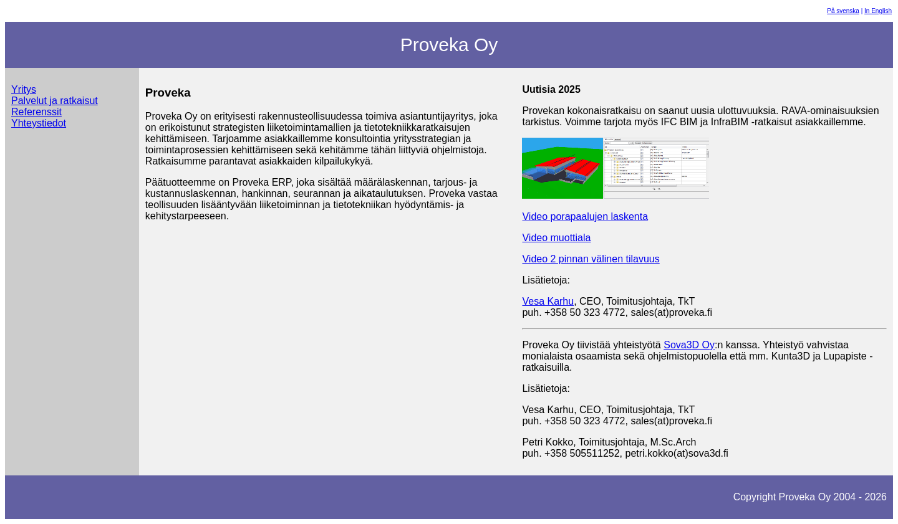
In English (878, 10)
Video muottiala (556, 237)
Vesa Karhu (548, 301)
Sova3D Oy (689, 345)
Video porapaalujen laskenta (585, 216)
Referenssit (36, 112)
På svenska (843, 10)
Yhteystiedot (38, 123)
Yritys (23, 89)
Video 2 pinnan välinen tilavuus (590, 259)
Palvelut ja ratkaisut (54, 100)
